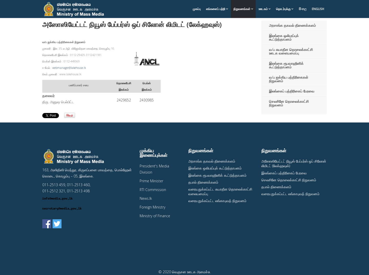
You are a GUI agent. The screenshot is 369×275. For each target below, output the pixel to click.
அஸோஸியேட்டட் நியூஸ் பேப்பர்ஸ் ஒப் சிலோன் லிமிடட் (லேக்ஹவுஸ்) (293, 163)
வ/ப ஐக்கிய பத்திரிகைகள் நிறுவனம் (288, 79)
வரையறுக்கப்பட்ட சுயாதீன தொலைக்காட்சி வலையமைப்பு (220, 191)
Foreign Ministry (152, 207)
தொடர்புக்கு (283, 9)
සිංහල (302, 9)
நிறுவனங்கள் (241, 9)
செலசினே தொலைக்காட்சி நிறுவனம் (289, 103)
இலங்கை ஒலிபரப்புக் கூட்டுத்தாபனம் (284, 37)
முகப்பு (197, 9)
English (318, 9)
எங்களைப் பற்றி (215, 9)
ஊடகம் (263, 9)
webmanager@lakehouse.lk (69, 68)
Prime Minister (151, 180)
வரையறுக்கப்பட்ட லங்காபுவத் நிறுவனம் (217, 200)
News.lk (146, 198)
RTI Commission (153, 189)
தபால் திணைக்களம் (203, 182)
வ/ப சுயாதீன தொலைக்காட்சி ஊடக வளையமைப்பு (291, 51)
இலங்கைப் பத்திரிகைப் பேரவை (291, 91)
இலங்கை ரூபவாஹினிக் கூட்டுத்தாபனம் (286, 65)
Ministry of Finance (155, 215)
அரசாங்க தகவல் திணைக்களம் (292, 25)
